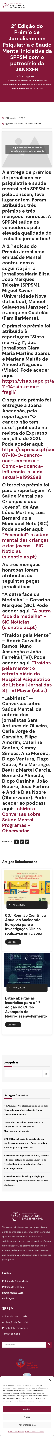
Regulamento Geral (13, 1292)
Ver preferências (27, 1424)
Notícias (19, 123)
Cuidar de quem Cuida (14, 1316)
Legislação (8, 1298)
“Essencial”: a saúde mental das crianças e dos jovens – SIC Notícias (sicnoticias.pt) (25, 546)
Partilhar (7, 841)
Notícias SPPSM (33, 123)
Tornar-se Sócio (11, 1333)
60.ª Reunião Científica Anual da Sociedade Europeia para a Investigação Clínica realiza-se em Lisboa (25, 924)
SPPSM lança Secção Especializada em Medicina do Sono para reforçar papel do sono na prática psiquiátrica (25, 1143)
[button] (49, 1379)
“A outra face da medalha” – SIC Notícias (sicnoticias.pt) (26, 619)
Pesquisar (11, 1062)
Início (20, 76)
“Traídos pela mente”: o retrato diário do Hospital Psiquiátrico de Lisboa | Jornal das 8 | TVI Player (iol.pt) (27, 677)
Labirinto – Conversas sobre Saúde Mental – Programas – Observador (21, 820)
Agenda (30, 76)
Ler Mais (13, 941)
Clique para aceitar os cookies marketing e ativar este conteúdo (27, 149)
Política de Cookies (16, 1432)
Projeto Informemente (15, 1328)
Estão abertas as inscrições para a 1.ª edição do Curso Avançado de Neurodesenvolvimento (26, 1007)
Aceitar (27, 1409)
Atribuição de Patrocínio (15, 1322)
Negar (27, 1417)
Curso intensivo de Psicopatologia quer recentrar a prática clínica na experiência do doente (26, 1180)
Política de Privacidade (34, 1432)
